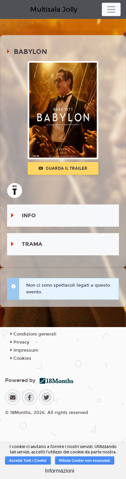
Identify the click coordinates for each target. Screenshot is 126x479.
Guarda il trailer (63, 168)
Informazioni (59, 471)
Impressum (24, 350)
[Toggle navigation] (111, 9)
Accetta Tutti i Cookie (28, 460)
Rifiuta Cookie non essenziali (84, 460)
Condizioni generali (33, 334)
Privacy (19, 342)
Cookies (20, 358)
